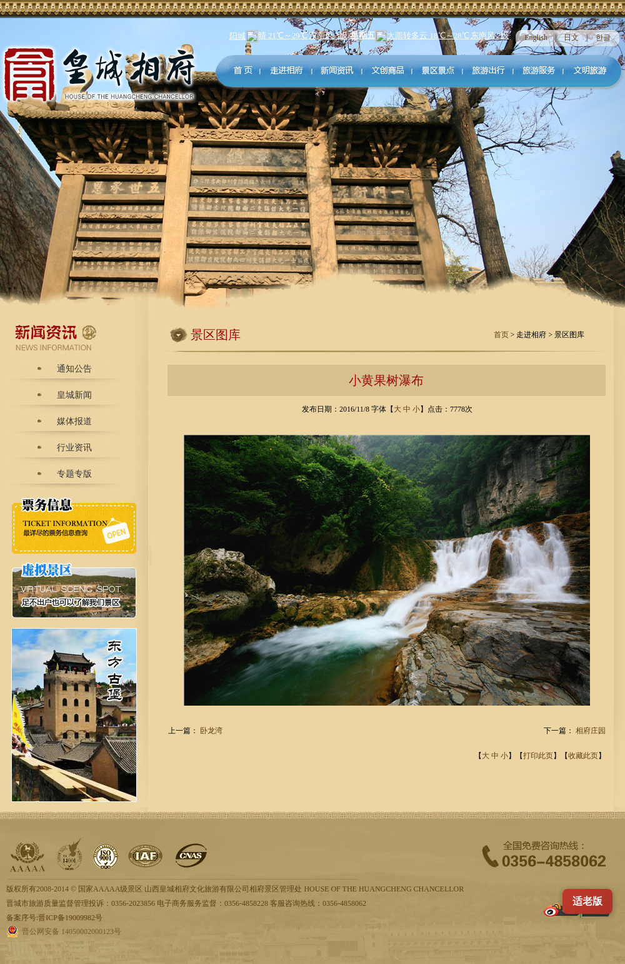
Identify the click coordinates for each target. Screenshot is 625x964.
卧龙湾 (211, 730)
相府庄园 (591, 730)
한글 (603, 37)
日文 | (579, 37)
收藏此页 (583, 755)
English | (544, 37)
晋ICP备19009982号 (70, 917)
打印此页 (538, 755)
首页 (502, 334)
